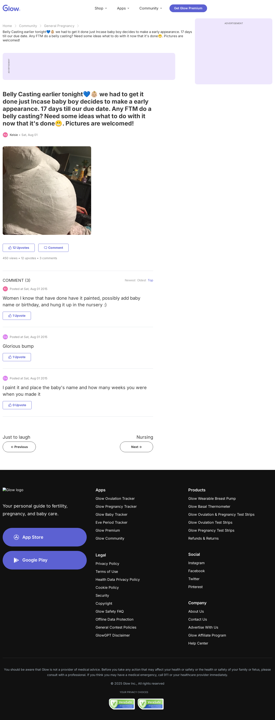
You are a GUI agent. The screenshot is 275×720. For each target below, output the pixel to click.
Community (28, 26)
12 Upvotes (18, 247)
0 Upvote (17, 405)
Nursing (145, 437)
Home (7, 26)
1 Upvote (16, 315)
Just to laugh (16, 437)
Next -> (136, 447)
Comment (53, 247)
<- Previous (19, 447)
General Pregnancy (59, 26)
